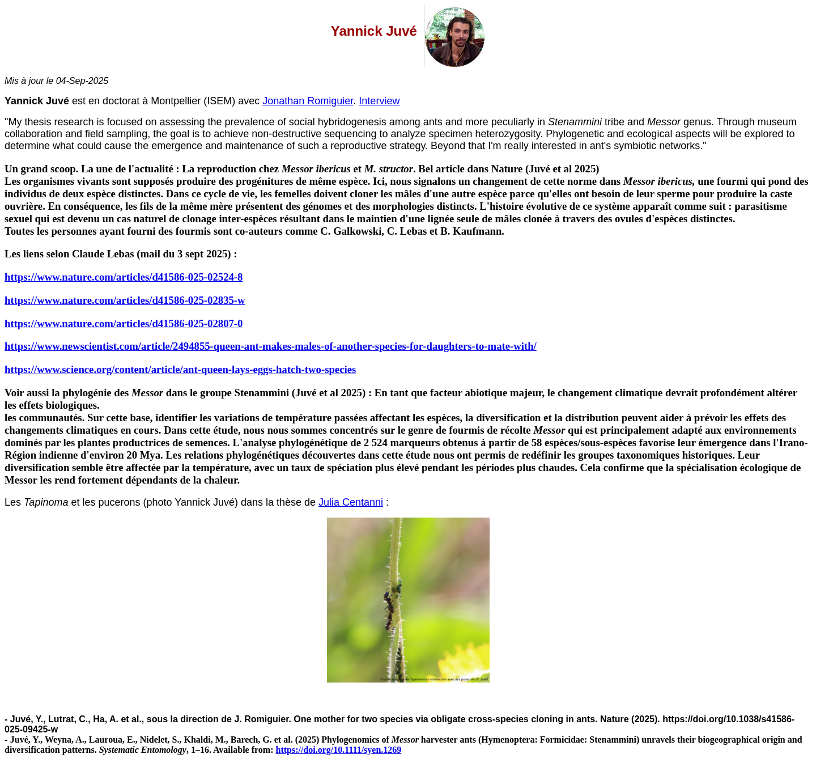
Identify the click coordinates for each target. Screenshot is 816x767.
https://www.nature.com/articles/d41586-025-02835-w (125, 300)
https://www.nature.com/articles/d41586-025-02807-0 (124, 323)
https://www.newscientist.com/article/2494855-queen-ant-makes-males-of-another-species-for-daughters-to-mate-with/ (271, 346)
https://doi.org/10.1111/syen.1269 (339, 750)
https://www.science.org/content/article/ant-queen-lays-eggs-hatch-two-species (180, 369)
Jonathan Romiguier (307, 101)
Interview (379, 101)
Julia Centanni (350, 502)
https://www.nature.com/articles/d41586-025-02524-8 (124, 277)
